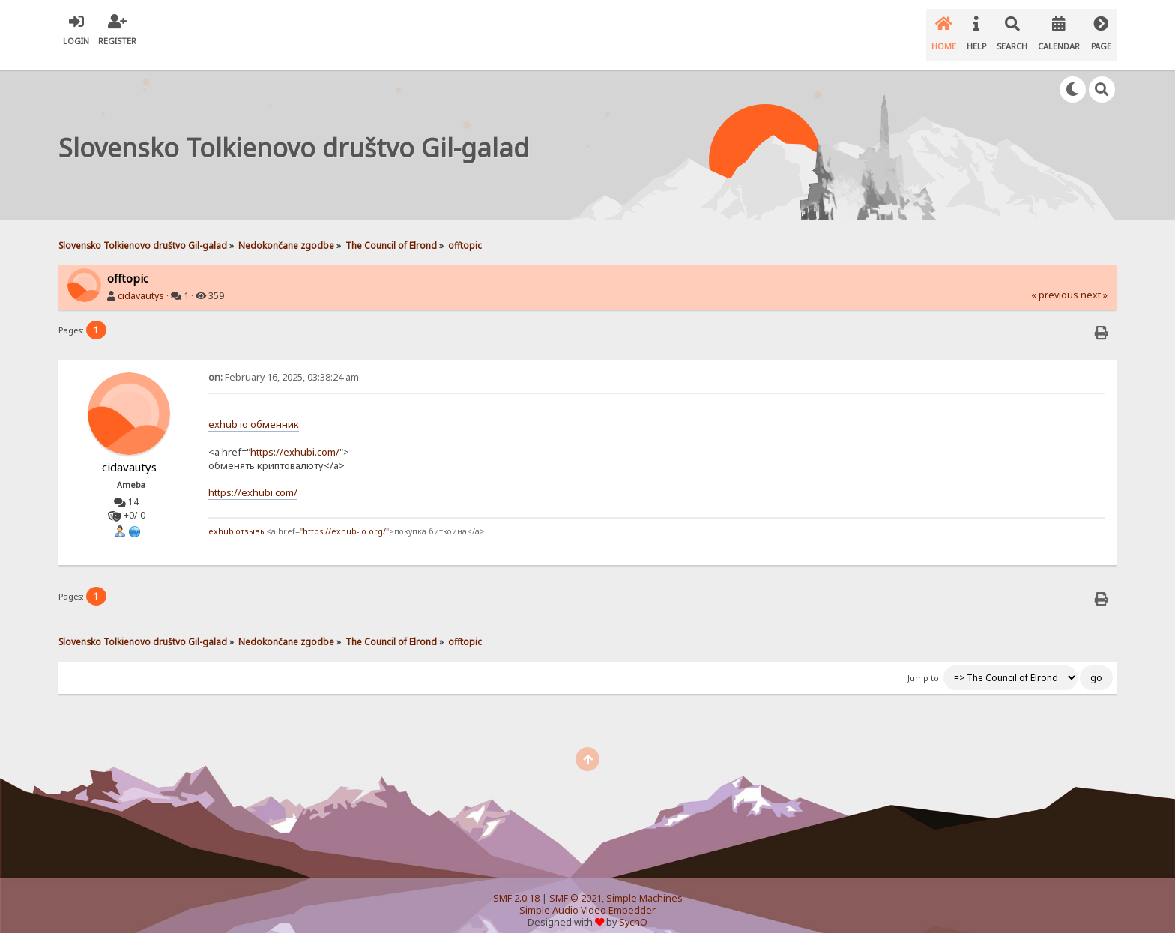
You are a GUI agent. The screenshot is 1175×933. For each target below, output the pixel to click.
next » (1094, 280)
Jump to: (924, 663)
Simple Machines (644, 884)
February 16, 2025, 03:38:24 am (283, 362)
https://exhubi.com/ (294, 437)
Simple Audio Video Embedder (587, 896)
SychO (633, 908)
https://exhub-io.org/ (344, 517)
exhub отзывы (237, 517)
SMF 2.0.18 (516, 884)
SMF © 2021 (575, 884)
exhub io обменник (253, 410)
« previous (1054, 280)
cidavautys (141, 280)
